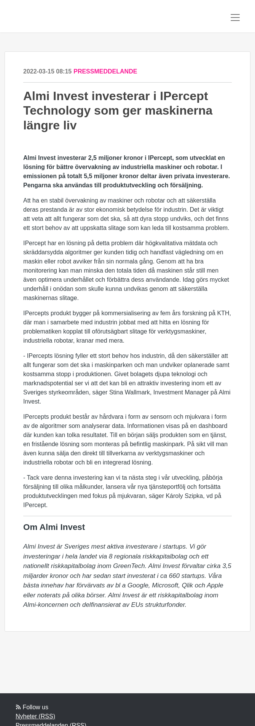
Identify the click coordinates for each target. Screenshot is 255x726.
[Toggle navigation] (235, 17)
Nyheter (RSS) (35, 716)
